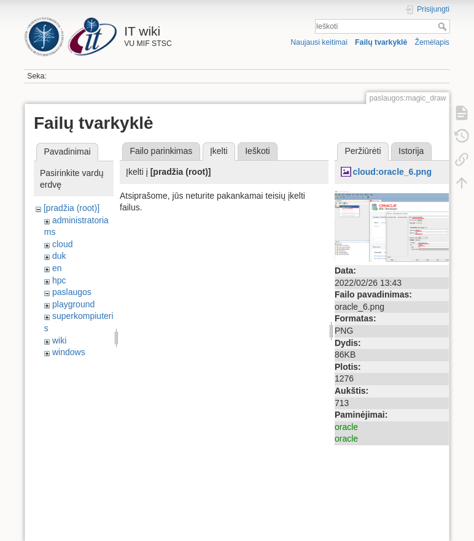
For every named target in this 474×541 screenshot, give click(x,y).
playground (73, 304)
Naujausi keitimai (319, 42)
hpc (59, 280)
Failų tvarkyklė (381, 42)
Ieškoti (443, 26)
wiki (59, 340)
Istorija (411, 151)
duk (59, 256)
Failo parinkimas (161, 151)
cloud (62, 244)
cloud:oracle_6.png (392, 172)
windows (68, 352)
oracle (346, 427)
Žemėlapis (431, 42)
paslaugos (71, 292)
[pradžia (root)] (71, 208)
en (57, 268)
